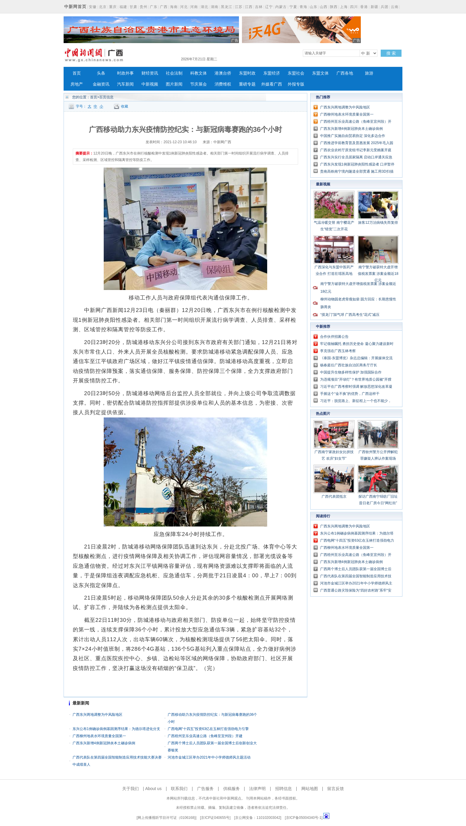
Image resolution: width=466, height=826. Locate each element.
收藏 (124, 106)
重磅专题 (247, 84)
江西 (249, 7)
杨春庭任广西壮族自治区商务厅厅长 (348, 365)
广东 (154, 7)
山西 (324, 7)
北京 (103, 7)
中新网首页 (75, 6)
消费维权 (223, 84)
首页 (77, 73)
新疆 (374, 7)
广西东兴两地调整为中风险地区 (97, 714)
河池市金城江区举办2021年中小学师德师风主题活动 (209, 757)
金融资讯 (101, 84)
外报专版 (296, 84)
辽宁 (269, 7)
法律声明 (257, 788)
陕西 (334, 7)
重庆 (113, 7)
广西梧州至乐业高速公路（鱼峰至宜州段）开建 (205, 736)
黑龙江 (226, 7)
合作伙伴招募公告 (334, 337)
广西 (164, 7)
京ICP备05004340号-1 (304, 818)
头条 (101, 73)
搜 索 (391, 53)
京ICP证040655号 (215, 818)
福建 (123, 7)
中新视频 (149, 84)
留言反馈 (335, 788)
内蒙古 (281, 7)
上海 (344, 7)
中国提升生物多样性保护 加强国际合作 (351, 372)
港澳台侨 (223, 73)
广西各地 (344, 73)
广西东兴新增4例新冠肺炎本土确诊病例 (104, 743)
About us (153, 788)
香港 (364, 7)
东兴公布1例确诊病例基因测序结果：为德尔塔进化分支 (116, 729)
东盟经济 (271, 73)
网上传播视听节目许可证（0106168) (167, 818)
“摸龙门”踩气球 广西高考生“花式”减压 (350, 315)
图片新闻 (174, 84)
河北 (184, 7)
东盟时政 (247, 73)
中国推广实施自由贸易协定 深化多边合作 (352, 136)
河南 (194, 7)
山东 (313, 7)
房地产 (76, 84)
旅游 (369, 73)
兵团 (384, 7)
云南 (395, 7)
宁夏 (293, 7)
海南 (174, 7)
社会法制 (174, 73)
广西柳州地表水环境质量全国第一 (99, 736)
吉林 (259, 7)
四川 (354, 7)
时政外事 (125, 73)
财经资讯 (149, 73)
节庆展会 (198, 84)
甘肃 (133, 7)
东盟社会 (296, 73)
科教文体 (198, 73)
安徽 (93, 7)
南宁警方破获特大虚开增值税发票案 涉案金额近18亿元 (378, 273)
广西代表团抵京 (334, 496)
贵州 (143, 7)
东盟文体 (320, 73)
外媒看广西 (271, 84)
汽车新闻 (125, 84)
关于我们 (130, 788)
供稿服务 (231, 788)
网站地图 (309, 788)
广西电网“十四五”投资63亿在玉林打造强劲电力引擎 (208, 729)
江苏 (239, 7)
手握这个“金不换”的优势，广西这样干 (350, 394)
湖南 (214, 7)
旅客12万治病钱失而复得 (378, 222)
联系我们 (179, 788)
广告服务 (205, 788)
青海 (303, 7)
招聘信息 (283, 788)
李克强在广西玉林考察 (338, 351)
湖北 (204, 7)
